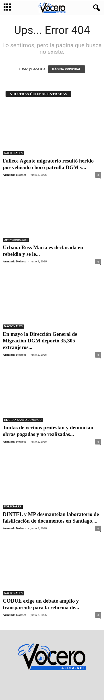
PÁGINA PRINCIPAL (66, 69)
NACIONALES (13, 153)
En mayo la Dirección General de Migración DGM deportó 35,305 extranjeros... (40, 340)
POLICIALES (12, 506)
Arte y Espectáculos (15, 239)
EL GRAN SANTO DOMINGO (23, 419)
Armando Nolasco (14, 174)
